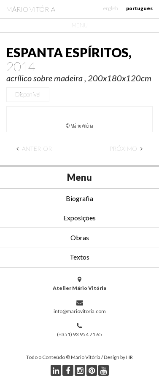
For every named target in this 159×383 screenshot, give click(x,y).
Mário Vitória (30, 9)
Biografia (79, 198)
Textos (79, 257)
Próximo (126, 148)
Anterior (34, 148)
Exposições (79, 218)
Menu (80, 25)
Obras (79, 237)
